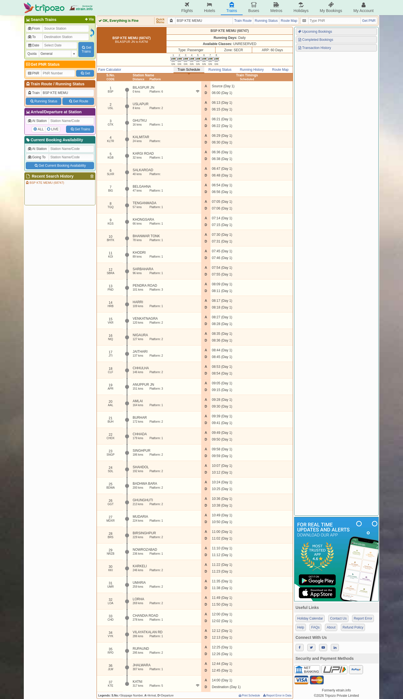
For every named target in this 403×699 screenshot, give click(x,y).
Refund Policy (353, 627)
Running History (252, 70)
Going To (36, 157)
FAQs (315, 627)
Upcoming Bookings (314, 32)
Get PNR (369, 21)
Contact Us (338, 618)
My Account (363, 7)
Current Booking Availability (54, 140)
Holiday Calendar (310, 618)
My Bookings (331, 7)
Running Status (69, 84)
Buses (253, 7)
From (33, 28)
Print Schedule (249, 695)
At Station (37, 121)
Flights (187, 7)
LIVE (54, 129)
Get (85, 73)
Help (300, 627)
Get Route (78, 101)
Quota (32, 54)
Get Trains (80, 129)
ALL (41, 129)
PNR (33, 73)
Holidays (301, 7)
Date (33, 45)
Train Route (41, 84)
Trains (231, 7)
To (31, 37)
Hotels (209, 7)
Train (33, 93)
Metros (276, 7)
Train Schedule (189, 70)
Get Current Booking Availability (60, 166)
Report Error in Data (277, 695)
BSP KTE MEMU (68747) (44, 182)
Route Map (289, 21)
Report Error (363, 618)
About (331, 627)
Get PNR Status (42, 64)
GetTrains (86, 49)
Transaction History (314, 48)
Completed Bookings (315, 40)
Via (89, 19)
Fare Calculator (109, 70)
